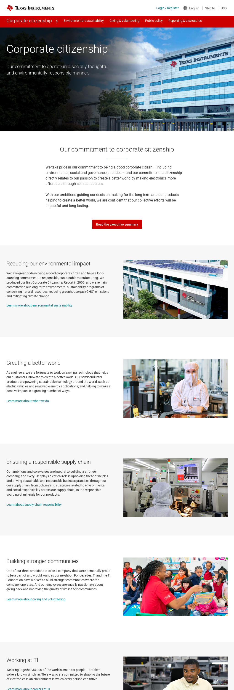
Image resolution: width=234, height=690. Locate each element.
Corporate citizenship (29, 20)
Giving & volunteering (124, 20)
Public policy (154, 20)
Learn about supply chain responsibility (34, 504)
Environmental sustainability (84, 20)
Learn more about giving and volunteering (35, 599)
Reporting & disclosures (185, 20)
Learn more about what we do (27, 401)
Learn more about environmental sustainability (39, 305)
